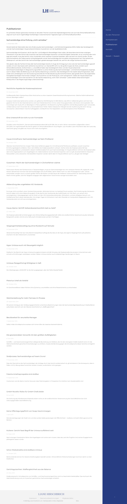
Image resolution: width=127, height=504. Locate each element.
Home (108, 30)
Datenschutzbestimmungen (49, 498)
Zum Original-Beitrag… (14, 83)
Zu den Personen (113, 35)
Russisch (117, 56)
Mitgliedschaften (67, 498)
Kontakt (109, 49)
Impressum (33, 498)
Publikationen (111, 45)
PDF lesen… (10, 328)
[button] (114, 497)
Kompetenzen (111, 40)
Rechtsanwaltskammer (69, 500)
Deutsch (108, 56)
